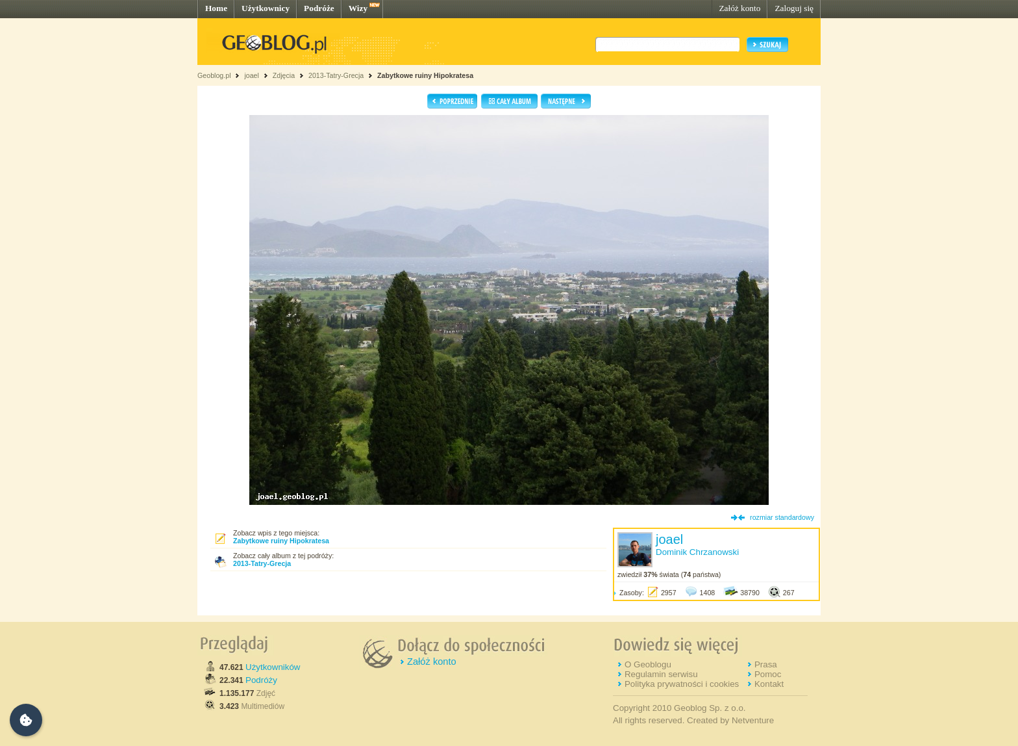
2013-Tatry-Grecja (336, 75)
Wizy (358, 8)
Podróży (261, 680)
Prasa (765, 664)
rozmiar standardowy (782, 517)
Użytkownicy (266, 8)
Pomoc (767, 674)
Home (216, 8)
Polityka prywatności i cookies (682, 684)
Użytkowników (272, 667)
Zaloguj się (794, 8)
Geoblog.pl (214, 75)
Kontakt (769, 684)
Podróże (319, 8)
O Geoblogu (648, 664)
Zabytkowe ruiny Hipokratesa (425, 75)
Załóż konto (739, 8)
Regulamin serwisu (661, 674)
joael (251, 75)
